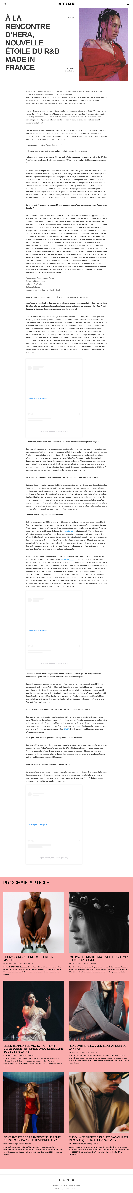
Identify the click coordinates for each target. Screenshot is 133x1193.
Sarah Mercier (77, 1052)
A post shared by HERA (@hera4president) (54, 431)
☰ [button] (128, 3)
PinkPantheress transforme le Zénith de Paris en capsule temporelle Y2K (32, 1139)
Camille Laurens (12, 1055)
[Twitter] (68, 1180)
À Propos (56, 1185)
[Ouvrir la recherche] (5, 4)
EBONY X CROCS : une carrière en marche (28, 959)
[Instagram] (64, 1180)
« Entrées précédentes (7, 1160)
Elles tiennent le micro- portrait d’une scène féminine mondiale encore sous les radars (33, 1048)
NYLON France (76, 963)
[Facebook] (59, 1180)
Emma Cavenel (11, 1144)
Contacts (64, 1185)
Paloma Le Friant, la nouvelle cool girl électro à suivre (99, 959)
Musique (31, 963)
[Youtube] (73, 1180)
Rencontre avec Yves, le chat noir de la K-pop (97, 1047)
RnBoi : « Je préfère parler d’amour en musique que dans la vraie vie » (98, 1139)
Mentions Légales (74, 1185)
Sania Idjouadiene (12, 963)
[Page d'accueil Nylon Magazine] (66, 4)
